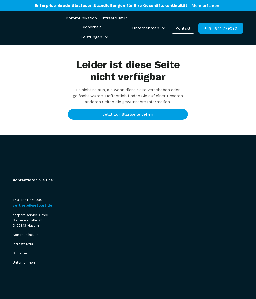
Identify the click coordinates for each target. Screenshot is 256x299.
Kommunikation (81, 18)
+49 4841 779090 (220, 28)
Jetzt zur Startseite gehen (128, 114)
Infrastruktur (114, 18)
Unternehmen (24, 262)
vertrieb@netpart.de (32, 205)
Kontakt (183, 28)
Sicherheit (91, 27)
